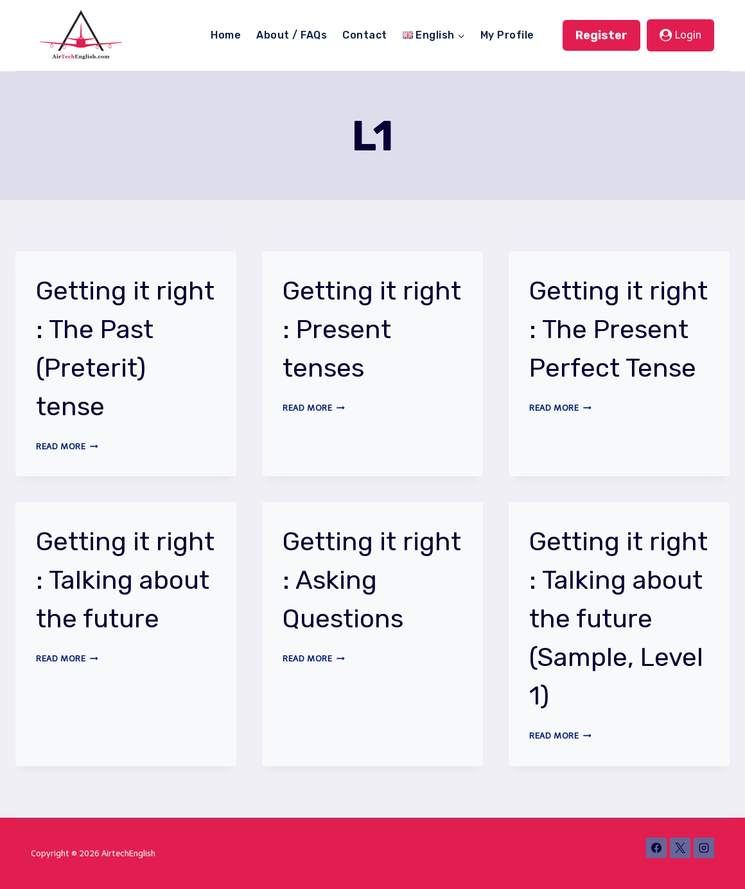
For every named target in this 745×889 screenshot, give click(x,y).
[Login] (680, 35)
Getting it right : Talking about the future (125, 580)
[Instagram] (704, 848)
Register (601, 35)
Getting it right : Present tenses (372, 329)
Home (226, 35)
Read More (67, 446)
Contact (364, 35)
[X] (680, 848)
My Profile (507, 35)
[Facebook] (656, 848)
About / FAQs (291, 35)
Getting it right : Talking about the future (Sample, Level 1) (618, 618)
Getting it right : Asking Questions (372, 580)
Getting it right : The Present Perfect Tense (618, 329)
